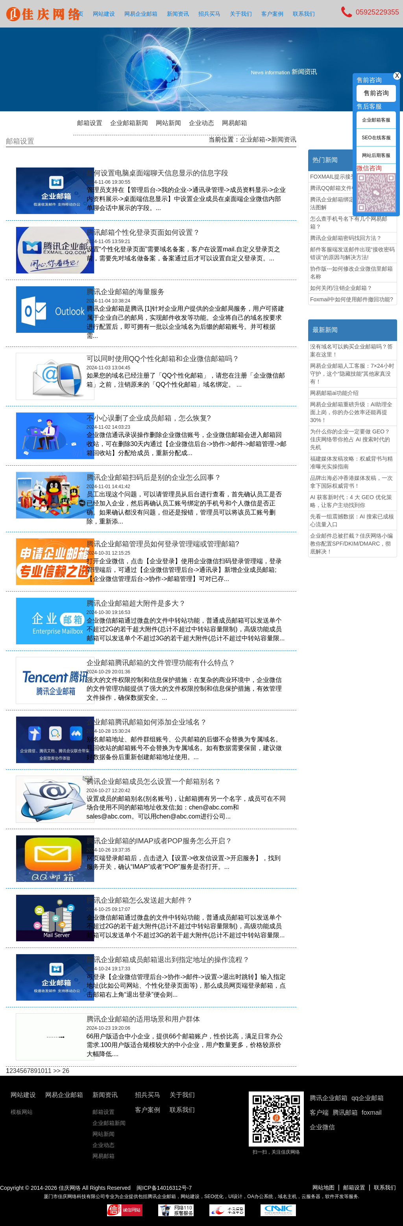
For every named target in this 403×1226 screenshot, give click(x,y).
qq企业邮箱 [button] (367, 1098)
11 (48, 1070)
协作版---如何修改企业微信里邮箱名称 (351, 272)
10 (40, 1070)
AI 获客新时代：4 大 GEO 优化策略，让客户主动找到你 (351, 501)
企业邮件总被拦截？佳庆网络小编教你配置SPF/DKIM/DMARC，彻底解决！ (351, 544)
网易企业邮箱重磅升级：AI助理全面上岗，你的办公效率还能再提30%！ (351, 412)
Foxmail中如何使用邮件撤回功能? (351, 299)
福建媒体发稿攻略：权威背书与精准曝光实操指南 (351, 462)
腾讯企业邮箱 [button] (329, 1098)
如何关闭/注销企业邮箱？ (341, 288)
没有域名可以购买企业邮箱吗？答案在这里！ (351, 350)
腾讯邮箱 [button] (345, 1112)
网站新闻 (168, 123)
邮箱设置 (89, 123)
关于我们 (241, 14)
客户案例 (272, 14)
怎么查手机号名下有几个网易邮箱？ (348, 223)
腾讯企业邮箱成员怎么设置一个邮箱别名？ (154, 781)
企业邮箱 (252, 139)
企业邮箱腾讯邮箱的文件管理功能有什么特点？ (161, 663)
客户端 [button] (319, 1112)
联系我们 (304, 14)
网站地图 (323, 1187)
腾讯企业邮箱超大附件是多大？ (136, 603)
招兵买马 (209, 14)
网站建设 (104, 14)
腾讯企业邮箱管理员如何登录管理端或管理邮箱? (163, 544)
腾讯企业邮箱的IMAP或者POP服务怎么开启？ (159, 841)
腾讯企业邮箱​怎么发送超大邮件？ (140, 900)
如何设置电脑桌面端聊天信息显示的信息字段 (157, 173)
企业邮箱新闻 (129, 123)
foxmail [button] (372, 1112)
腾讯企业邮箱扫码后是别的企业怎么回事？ (154, 477)
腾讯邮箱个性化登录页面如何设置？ (143, 232)
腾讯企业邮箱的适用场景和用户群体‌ (143, 1019)
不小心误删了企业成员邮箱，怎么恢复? (149, 418)
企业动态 (201, 123)
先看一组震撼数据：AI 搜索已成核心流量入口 (352, 520)
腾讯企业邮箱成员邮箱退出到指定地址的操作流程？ (168, 960)
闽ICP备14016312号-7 (164, 1188)
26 (65, 1070)
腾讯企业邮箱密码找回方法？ (346, 238)
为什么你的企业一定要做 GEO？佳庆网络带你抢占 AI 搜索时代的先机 (350, 439)
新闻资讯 (178, 14)
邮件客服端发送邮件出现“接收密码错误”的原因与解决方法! (352, 253)
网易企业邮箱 (140, 14)
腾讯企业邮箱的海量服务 (126, 292)
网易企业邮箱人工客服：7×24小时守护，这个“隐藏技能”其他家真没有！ (352, 374)
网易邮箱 (234, 123)
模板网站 (22, 1112)
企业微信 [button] (322, 1127)
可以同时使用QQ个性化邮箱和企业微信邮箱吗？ (163, 359)
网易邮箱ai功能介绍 (334, 393)
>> (57, 1070)
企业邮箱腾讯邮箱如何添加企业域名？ (147, 722)
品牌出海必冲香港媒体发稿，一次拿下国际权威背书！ (351, 482)
